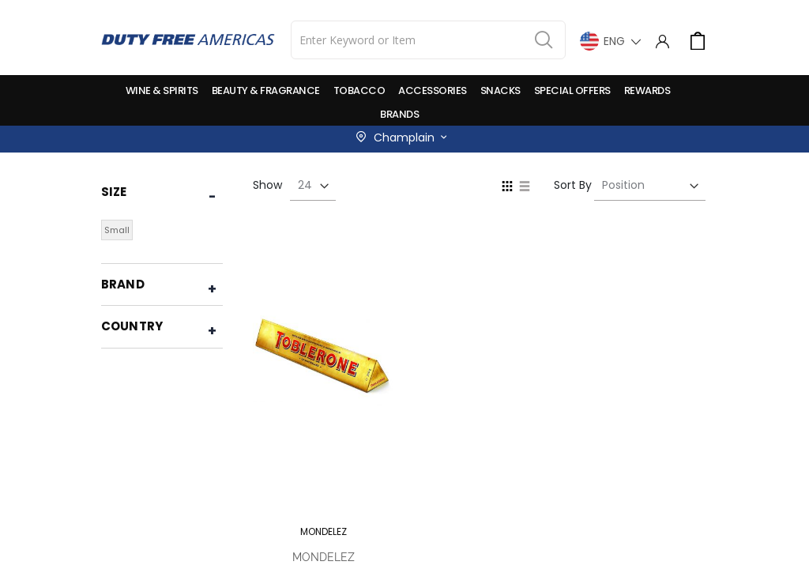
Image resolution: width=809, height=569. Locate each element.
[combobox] (428, 40)
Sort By (573, 185)
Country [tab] (132, 326)
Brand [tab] (123, 284)
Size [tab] (114, 191)
